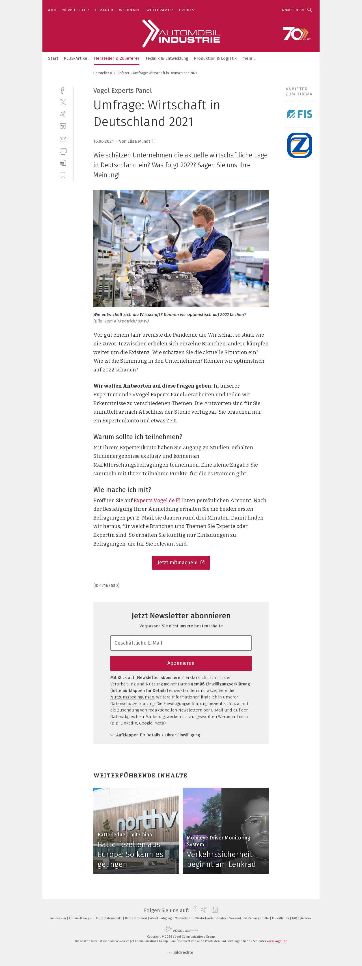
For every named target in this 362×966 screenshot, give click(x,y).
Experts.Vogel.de (157, 500)
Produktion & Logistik (215, 58)
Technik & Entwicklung (166, 58)
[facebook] (62, 89)
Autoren (306, 918)
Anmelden (293, 10)
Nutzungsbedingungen (132, 697)
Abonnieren (181, 663)
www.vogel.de (277, 941)
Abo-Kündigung (161, 918)
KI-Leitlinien (281, 918)
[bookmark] (153, 141)
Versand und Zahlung (244, 918)
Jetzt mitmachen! (181, 562)
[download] (62, 162)
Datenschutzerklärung (132, 703)
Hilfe (266, 918)
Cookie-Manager (81, 918)
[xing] (62, 114)
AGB (99, 918)
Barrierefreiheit (136, 918)
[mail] (62, 138)
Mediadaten (184, 918)
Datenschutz (113, 918)
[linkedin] (62, 126)
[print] (62, 150)
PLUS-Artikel (76, 58)
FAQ (295, 918)
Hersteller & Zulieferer (116, 58)
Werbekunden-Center (211, 918)
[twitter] (62, 102)
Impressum (58, 918)
